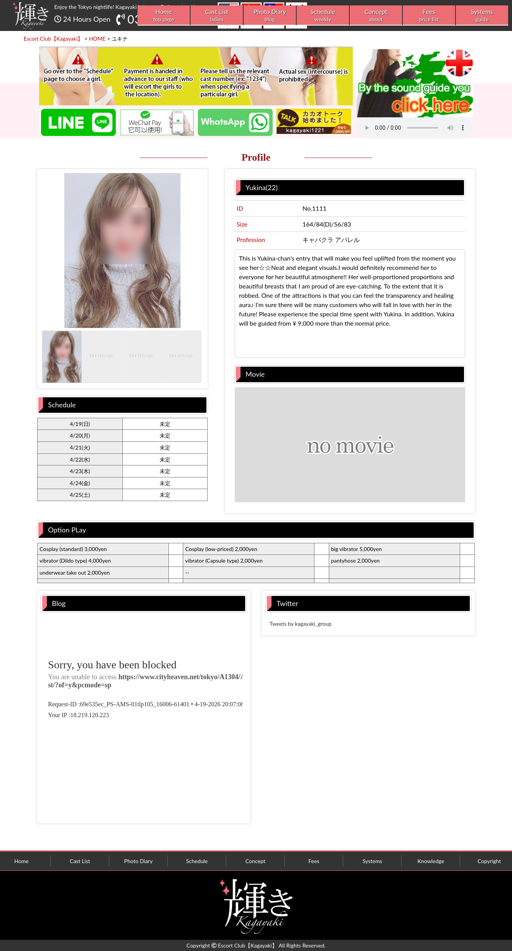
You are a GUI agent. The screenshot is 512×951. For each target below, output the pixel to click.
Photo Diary (270, 15)
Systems (482, 15)
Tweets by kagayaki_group (301, 623)
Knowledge (431, 861)
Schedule (323, 15)
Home (163, 15)
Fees (429, 15)
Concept (376, 15)
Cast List (217, 15)
